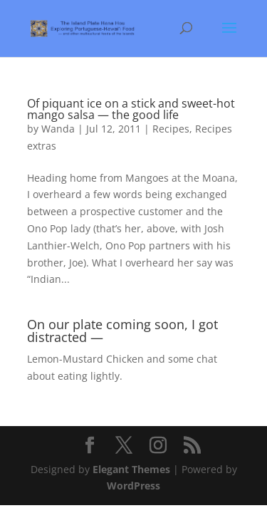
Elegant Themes (131, 469)
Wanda (58, 128)
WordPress (133, 485)
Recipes (170, 128)
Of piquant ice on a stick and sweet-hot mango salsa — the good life (131, 109)
